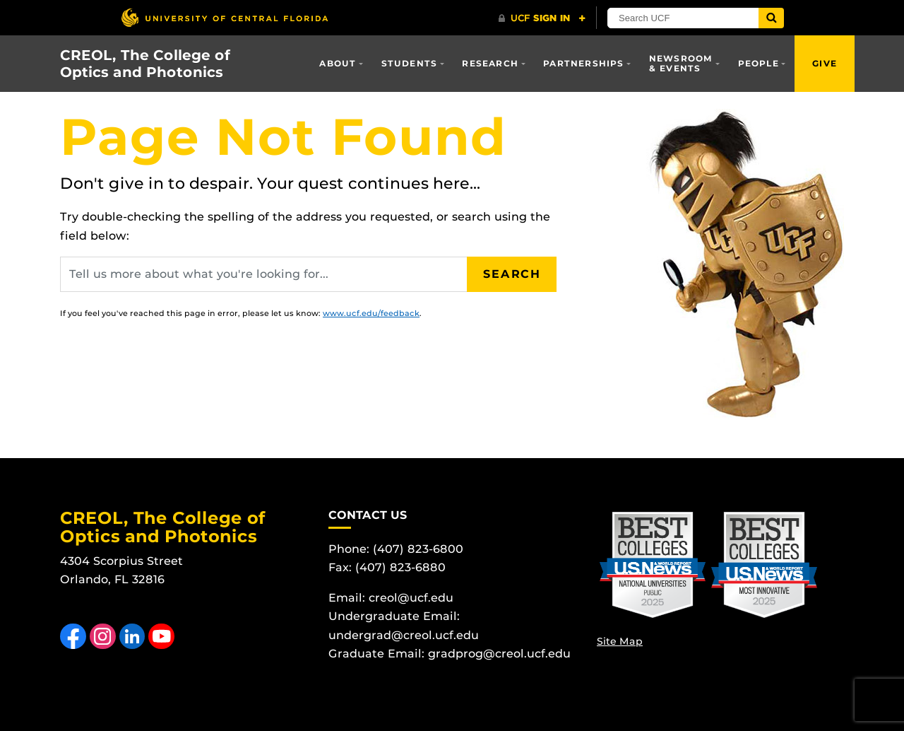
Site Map (620, 641)
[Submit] (771, 18)
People (758, 63)
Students (409, 63)
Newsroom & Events (681, 63)
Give (824, 63)
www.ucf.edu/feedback (371, 313)
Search (512, 274)
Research (490, 63)
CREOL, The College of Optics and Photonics (145, 64)
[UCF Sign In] (542, 18)
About (337, 63)
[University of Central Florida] (224, 17)
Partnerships (583, 63)
